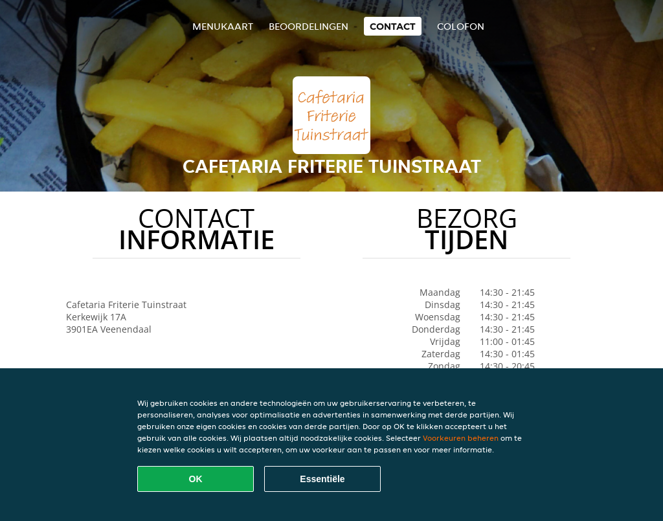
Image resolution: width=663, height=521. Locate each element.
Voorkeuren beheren (461, 438)
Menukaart (222, 26)
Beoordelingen (308, 26)
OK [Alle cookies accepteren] (196, 479)
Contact (393, 26)
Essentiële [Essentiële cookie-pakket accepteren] (322, 479)
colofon (460, 26)
